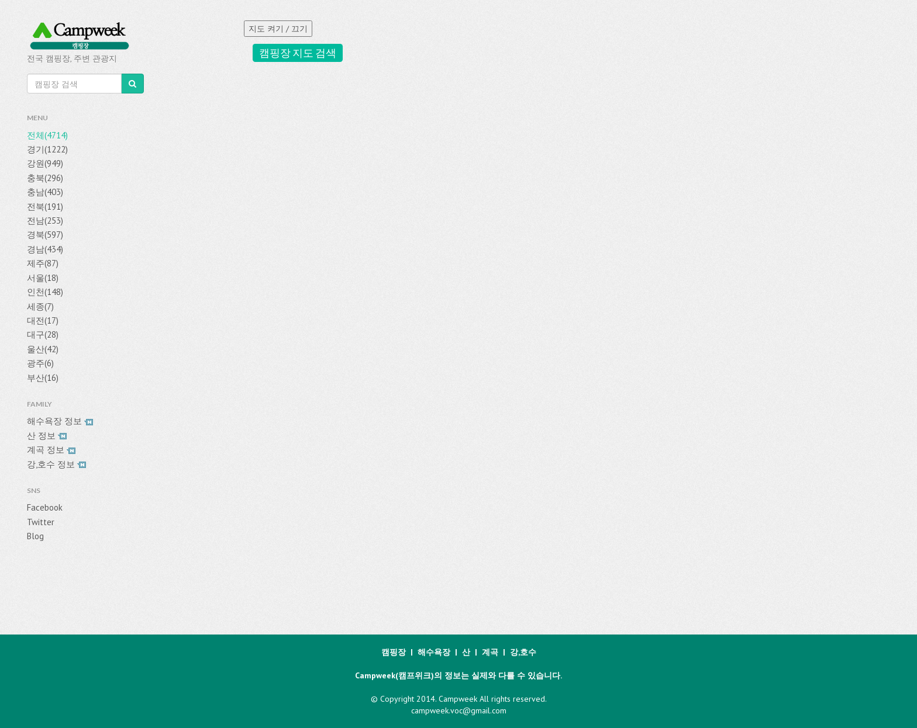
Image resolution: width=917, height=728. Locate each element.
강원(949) (45, 163)
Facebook (45, 507)
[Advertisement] (445, 535)
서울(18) (42, 277)
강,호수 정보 (56, 464)
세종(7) (40, 306)
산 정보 (47, 435)
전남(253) (45, 220)
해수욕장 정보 (60, 421)
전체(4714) (47, 135)
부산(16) (42, 377)
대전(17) (42, 320)
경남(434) (45, 249)
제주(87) (42, 263)
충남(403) (45, 191)
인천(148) (45, 291)
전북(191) (45, 206)
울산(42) (42, 349)
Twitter (40, 522)
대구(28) (42, 334)
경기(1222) (47, 149)
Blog (35, 536)
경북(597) (45, 234)
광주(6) (40, 363)
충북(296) (45, 177)
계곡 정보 (51, 449)
